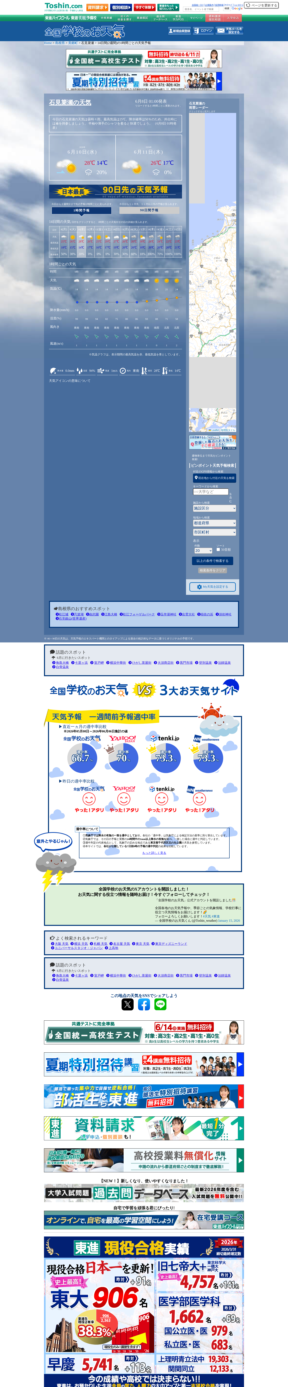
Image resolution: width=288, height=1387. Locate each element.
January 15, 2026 (229, 920)
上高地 (111, 948)
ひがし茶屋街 (139, 662)
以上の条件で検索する (213, 560)
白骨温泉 (60, 667)
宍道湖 (77, 614)
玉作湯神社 (166, 614)
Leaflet (214, 430)
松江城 (62, 614)
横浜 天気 (79, 943)
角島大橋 (60, 662)
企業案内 (209, 5)
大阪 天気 (59, 943)
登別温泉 (203, 662)
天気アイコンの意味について (70, 380)
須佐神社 (224, 614)
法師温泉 (222, 662)
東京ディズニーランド (169, 943)
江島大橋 (109, 614)
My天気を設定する (212, 586)
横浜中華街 (116, 662)
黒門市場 (184, 662)
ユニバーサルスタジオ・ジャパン (77, 948)
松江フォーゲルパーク (137, 614)
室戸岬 (97, 662)
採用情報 (219, 5)
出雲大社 (187, 614)
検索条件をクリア (212, 570)
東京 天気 (140, 943)
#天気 (207, 916)
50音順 (226, 549)
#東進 (216, 916)
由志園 (92, 614)
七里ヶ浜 (79, 662)
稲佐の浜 (205, 614)
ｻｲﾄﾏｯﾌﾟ (229, 5)
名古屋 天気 (119, 943)
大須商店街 (164, 662)
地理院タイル (228, 430)
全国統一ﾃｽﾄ (198, 5)
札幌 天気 (98, 943)
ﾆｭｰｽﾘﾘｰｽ (238, 5)
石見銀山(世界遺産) (71, 618)
